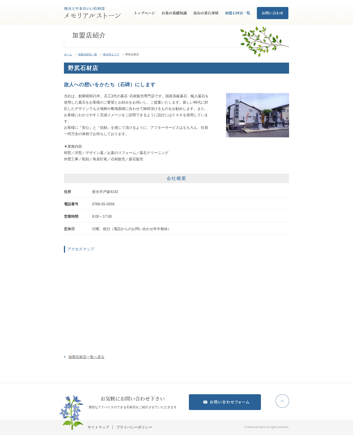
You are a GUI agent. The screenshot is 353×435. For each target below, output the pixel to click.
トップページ (144, 13)
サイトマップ (98, 427)
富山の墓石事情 (206, 13)
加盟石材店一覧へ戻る (86, 357)
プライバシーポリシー (134, 427)
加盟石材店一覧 (237, 13)
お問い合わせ (272, 13)
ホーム (68, 54)
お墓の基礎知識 (174, 13)
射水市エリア (111, 54)
